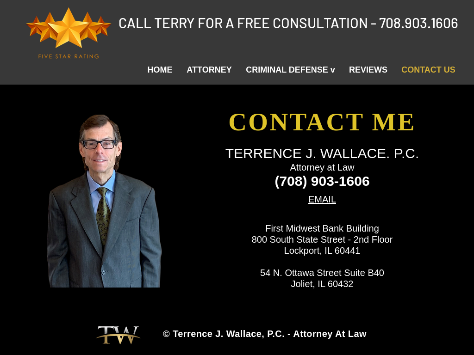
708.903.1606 (418, 22)
